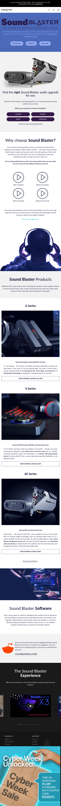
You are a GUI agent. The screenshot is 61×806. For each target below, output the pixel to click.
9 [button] (35, 723)
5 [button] (27, 723)
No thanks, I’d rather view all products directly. (30, 124)
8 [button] (33, 723)
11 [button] (39, 723)
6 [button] (29, 723)
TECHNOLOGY (16, 43)
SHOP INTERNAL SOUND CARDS (30, 551)
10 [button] (37, 723)
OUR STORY (45, 43)
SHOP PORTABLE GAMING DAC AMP (30, 378)
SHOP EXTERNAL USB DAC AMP (30, 464)
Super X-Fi (8, 739)
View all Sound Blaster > (30, 561)
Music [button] (18, 119)
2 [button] (21, 723)
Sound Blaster (9, 741)
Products (35, 739)
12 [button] (41, 723)
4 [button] (25, 723)
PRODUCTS (31, 43)
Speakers (8, 744)
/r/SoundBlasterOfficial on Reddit (26, 654)
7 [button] (31, 723)
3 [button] (23, 723)
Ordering (35, 744)
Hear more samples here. (30, 219)
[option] (30, 706)
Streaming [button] (43, 119)
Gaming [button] (18, 114)
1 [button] (19, 723)
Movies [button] (42, 114)
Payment (35, 741)
